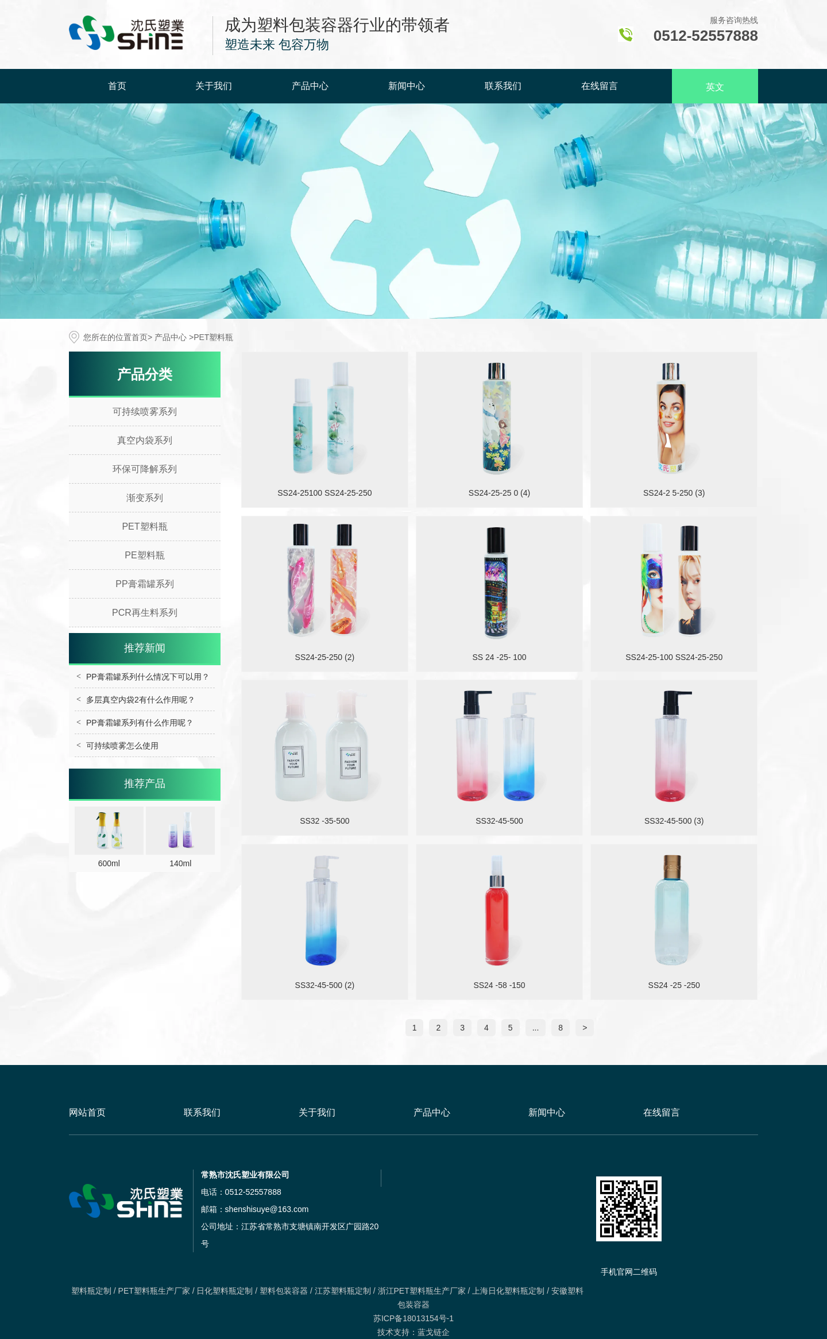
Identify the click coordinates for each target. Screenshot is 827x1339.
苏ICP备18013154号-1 (413, 1318)
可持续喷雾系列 (145, 411)
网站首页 (87, 1112)
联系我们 (503, 86)
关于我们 (213, 86)
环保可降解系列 (145, 469)
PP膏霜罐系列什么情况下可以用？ (148, 676)
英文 (715, 87)
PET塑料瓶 (144, 526)
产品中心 (310, 86)
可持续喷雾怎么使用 (122, 745)
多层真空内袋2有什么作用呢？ (140, 699)
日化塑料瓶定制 (224, 1290)
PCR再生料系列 (144, 613)
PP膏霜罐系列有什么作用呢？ (140, 722)
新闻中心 (406, 86)
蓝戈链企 (434, 1332)
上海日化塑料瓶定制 (508, 1290)
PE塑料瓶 (144, 555)
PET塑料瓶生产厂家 (154, 1290)
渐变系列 (144, 498)
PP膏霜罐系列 (144, 584)
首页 (117, 86)
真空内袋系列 (144, 440)
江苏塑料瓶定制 (343, 1290)
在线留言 (599, 86)
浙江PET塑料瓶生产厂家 (422, 1290)
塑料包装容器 (284, 1290)
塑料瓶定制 (91, 1290)
